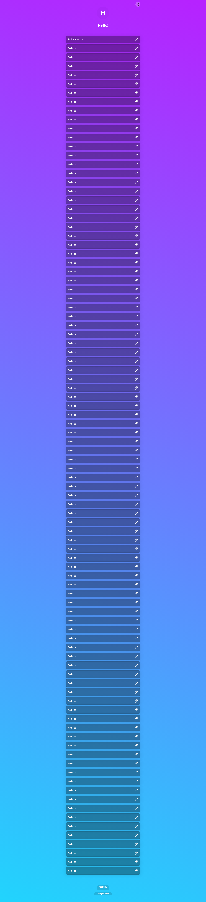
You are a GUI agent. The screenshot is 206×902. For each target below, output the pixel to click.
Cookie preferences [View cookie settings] (103, 894)
